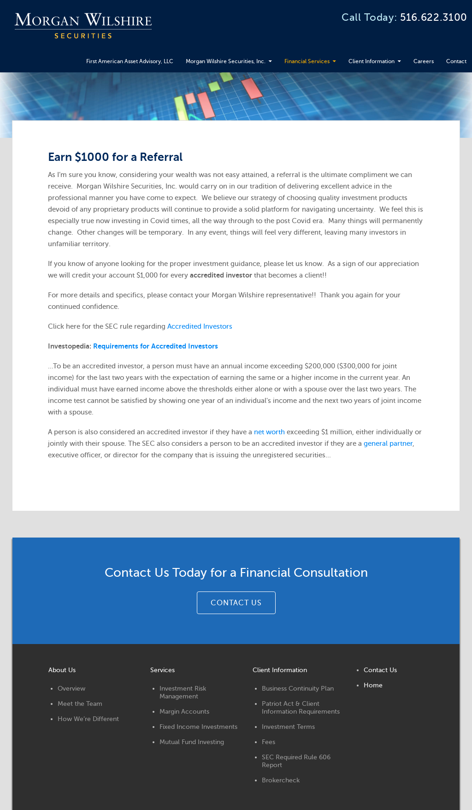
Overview (73, 696)
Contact (26, 80)
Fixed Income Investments (200, 735)
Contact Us (382, 678)
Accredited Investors (203, 344)
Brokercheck (282, 788)
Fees (270, 750)
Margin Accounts (186, 719)
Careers (423, 57)
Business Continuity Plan (299, 696)
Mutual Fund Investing (193, 750)
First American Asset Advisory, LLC (69, 57)
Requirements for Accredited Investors (159, 364)
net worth (273, 449)
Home (375, 693)
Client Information (362, 57)
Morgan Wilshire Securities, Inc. (187, 57)
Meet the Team (81, 711)
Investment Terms (289, 735)
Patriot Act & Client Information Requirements (302, 715)
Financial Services (285, 57)
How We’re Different (89, 727)
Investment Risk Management (184, 700)
